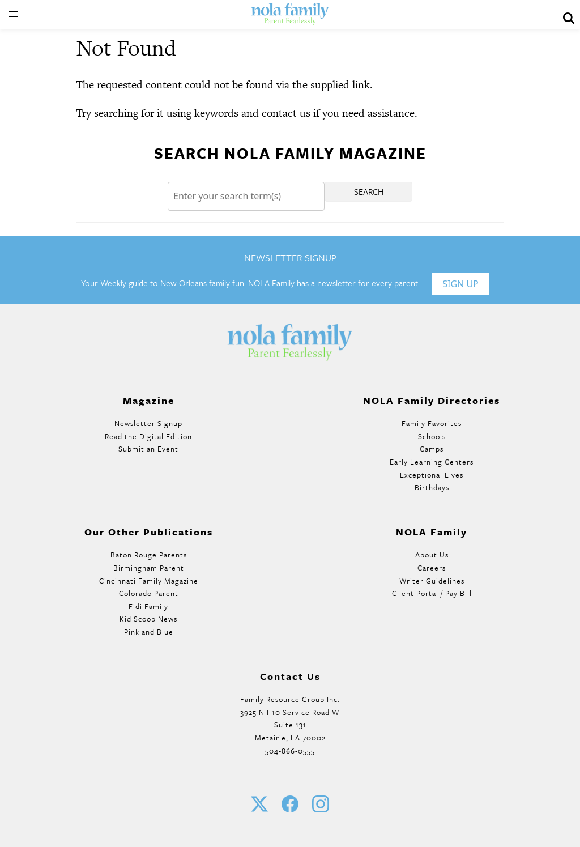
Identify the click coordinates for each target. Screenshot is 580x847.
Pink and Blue (148, 631)
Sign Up (460, 284)
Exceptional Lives (431, 474)
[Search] (246, 196)
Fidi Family (148, 606)
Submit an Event (148, 448)
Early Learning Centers (432, 461)
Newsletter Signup (148, 423)
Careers (431, 567)
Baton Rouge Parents (148, 554)
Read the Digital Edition (148, 436)
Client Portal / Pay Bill (432, 593)
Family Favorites (432, 423)
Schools (432, 436)
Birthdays (432, 487)
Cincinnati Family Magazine (148, 580)
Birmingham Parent (148, 567)
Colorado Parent (148, 593)
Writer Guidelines (431, 580)
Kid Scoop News (148, 618)
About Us (432, 554)
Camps (431, 448)
